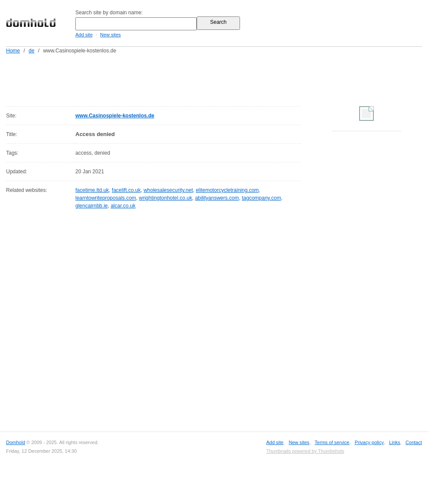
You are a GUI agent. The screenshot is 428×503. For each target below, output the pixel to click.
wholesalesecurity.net (168, 190)
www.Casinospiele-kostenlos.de (114, 116)
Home (13, 51)
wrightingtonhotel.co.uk (165, 198)
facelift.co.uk (126, 190)
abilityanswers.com (217, 198)
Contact (413, 442)
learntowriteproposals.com (105, 198)
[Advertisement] (230, 78)
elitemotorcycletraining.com (227, 190)
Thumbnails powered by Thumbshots (305, 451)
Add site (84, 34)
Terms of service (332, 442)
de (31, 51)
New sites (110, 34)
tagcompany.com (261, 198)
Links (394, 442)
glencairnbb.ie (91, 206)
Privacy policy (369, 442)
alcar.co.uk (122, 206)
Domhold (15, 442)
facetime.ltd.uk (92, 190)
